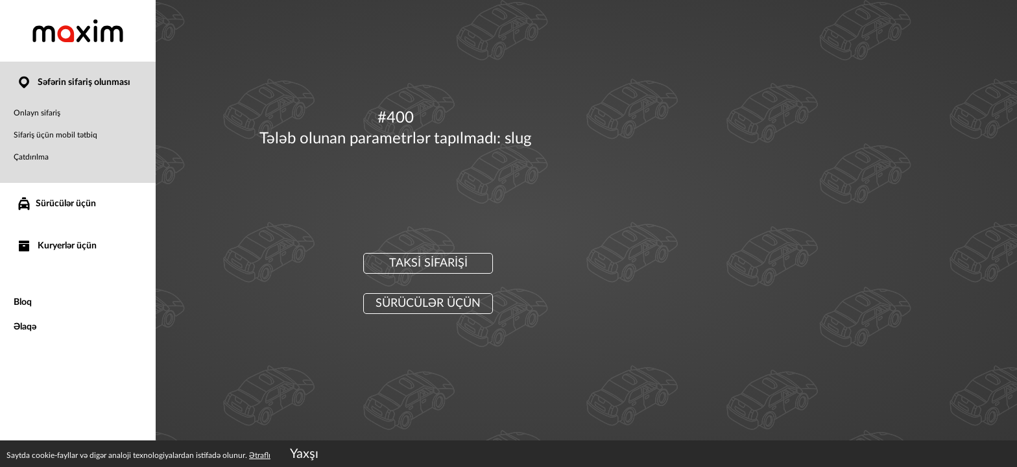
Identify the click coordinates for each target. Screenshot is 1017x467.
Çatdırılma (31, 157)
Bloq (23, 302)
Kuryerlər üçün (56, 246)
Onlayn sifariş (37, 113)
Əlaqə (25, 326)
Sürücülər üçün (56, 203)
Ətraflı (259, 455)
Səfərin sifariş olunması (73, 82)
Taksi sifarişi (428, 263)
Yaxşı (304, 454)
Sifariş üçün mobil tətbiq (55, 135)
